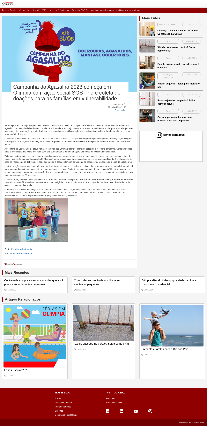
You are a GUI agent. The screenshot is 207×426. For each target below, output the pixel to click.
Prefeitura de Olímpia (21, 249)
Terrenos (59, 398)
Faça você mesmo (63, 402)
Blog (4, 10)
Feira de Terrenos (63, 407)
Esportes (59, 411)
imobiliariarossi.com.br (20, 253)
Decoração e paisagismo (66, 415)
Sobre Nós (111, 398)
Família (12, 10)
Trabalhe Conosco (114, 402)
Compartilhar (120, 110)
